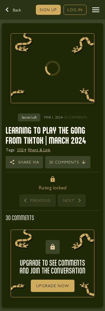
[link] (48, 10)
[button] (16, 10)
